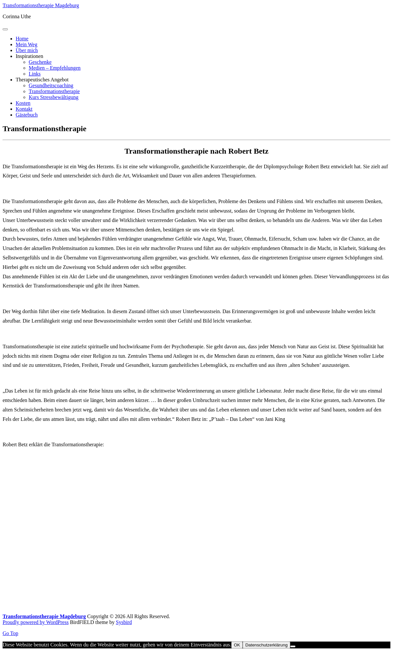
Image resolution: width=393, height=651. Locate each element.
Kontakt (24, 109)
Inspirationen (29, 56)
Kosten (23, 103)
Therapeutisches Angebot (42, 79)
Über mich (27, 50)
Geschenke (40, 62)
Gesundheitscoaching (51, 85)
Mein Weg (26, 44)
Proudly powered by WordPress (35, 622)
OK (237, 645)
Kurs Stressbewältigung (53, 97)
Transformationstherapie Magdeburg (41, 5)
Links (34, 73)
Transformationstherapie (54, 91)
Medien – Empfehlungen (55, 68)
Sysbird (124, 622)
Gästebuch (27, 115)
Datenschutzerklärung (266, 645)
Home (22, 38)
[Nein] (292, 646)
